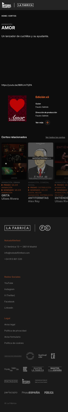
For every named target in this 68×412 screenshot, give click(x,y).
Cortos (12, 16)
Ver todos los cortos (55, 137)
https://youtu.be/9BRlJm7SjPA (16, 85)
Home (4, 16)
